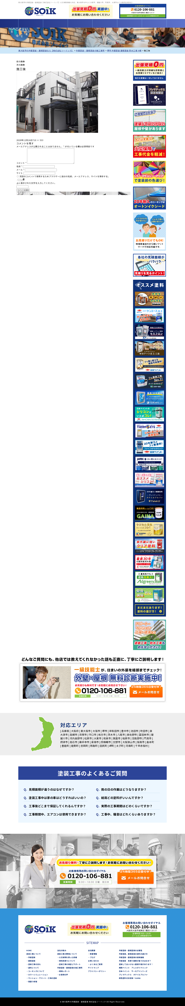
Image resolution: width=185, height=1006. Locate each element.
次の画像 (20, 64)
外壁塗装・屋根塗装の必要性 (130, 950)
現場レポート (64, 971)
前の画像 (20, 61)
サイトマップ (93, 967)
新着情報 (93, 954)
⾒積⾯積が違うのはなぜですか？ (51, 789)
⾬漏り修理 (32, 981)
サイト (19, 175)
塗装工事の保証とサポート (70, 964)
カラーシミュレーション (38, 974)
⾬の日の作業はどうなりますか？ (124, 789)
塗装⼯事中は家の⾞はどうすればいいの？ (57, 797)
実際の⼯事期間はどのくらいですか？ (127, 806)
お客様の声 (63, 974)
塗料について (33, 967)
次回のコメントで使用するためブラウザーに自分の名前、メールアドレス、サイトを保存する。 (65, 179)
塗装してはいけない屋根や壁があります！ (136, 964)
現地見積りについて (67, 961)
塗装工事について (55, 23)
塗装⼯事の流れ (34, 964)
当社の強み (61, 950)
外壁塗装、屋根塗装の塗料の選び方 (133, 954)
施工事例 (104, 23)
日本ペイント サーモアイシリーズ (133, 971)
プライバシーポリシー (97, 971)
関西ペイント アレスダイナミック (133, 967)
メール (20, 172)
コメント (21, 165)
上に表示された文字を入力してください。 (36, 185)
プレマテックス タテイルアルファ (133, 974)
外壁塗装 (31, 957)
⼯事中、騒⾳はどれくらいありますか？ (128, 814)
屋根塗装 (31, 961)
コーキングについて (36, 971)
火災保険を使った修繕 (68, 957)
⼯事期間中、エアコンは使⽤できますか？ (57, 814)
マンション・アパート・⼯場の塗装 (42, 978)
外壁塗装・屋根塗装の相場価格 (131, 957)
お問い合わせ (154, 23)
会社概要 (91, 950)
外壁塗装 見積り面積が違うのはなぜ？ (135, 961)
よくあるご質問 (96, 964)
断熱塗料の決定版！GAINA (130, 978)
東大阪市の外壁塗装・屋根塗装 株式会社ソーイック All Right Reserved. (93, 1001)
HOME (30, 23)
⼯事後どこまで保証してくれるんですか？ (57, 806)
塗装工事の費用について (80, 23)
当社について (129, 23)
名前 (19, 169)
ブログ (92, 957)
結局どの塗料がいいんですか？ (122, 797)
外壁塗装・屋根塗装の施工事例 (69, 967)
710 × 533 (38, 140)
